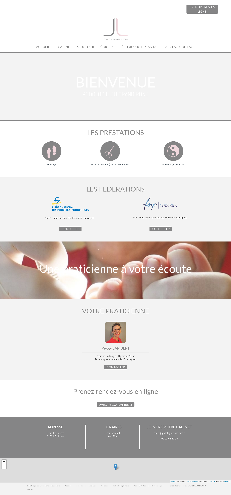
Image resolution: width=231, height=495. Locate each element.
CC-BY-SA (211, 481)
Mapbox (227, 481)
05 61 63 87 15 (169, 438)
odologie (52, 164)
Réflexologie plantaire (173, 164)
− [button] (4, 466)
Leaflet (173, 481)
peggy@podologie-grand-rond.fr (169, 433)
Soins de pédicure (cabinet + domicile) (110, 164)
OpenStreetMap (192, 481)
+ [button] (4, 462)
